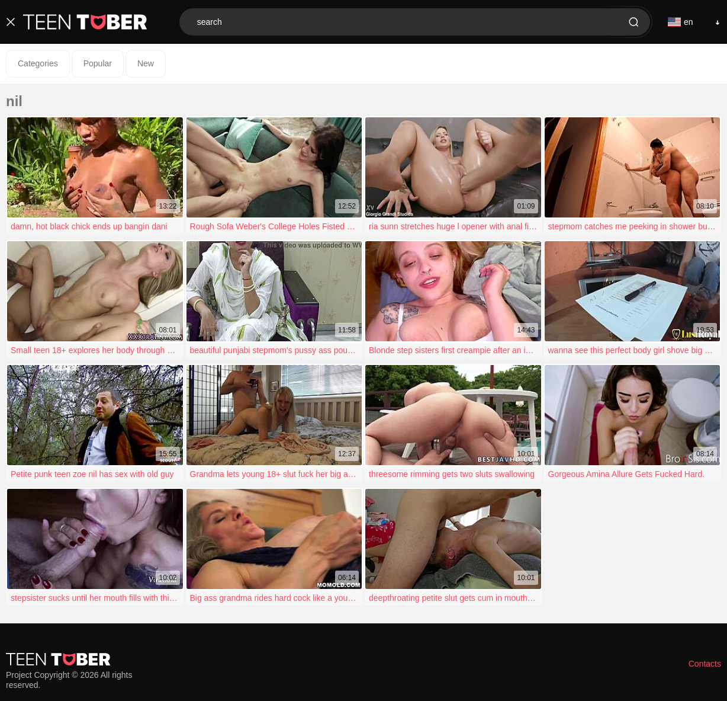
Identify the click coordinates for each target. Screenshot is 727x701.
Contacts (705, 663)
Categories (38, 63)
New (145, 63)
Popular (97, 63)
